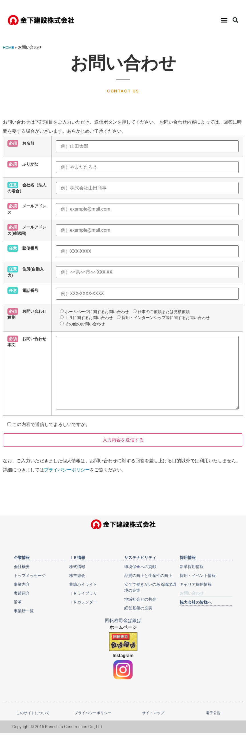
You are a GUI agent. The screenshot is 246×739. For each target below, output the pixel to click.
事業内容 (22, 584)
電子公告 (213, 713)
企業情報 (22, 557)
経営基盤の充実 (138, 608)
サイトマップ (153, 713)
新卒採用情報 (192, 567)
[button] (224, 20)
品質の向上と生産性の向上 (148, 575)
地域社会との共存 (140, 599)
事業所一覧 (24, 611)
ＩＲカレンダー (83, 602)
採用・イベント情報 (198, 575)
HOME (8, 47)
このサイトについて (33, 713)
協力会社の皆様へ (196, 602)
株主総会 (77, 575)
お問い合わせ (192, 593)
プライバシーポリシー (67, 470)
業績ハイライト (83, 584)
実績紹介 (22, 593)
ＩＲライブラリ (83, 593)
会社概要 (22, 567)
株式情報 (77, 567)
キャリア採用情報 (196, 584)
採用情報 (188, 557)
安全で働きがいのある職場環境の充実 (150, 587)
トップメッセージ (30, 575)
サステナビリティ (140, 557)
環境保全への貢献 (140, 567)
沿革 (18, 602)
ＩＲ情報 (77, 557)
